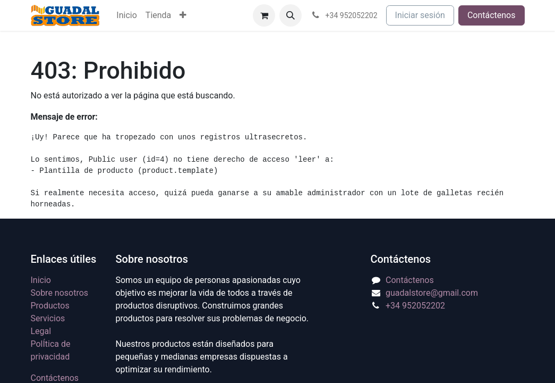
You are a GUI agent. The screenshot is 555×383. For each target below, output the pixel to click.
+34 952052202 (415, 306)
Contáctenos (491, 15)
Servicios (48, 318)
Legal (41, 331)
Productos (50, 306)
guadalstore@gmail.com (432, 293)
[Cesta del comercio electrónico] (264, 15)
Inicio (41, 280)
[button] (290, 15)
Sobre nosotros (60, 293)
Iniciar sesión (420, 15)
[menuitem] (126, 15)
